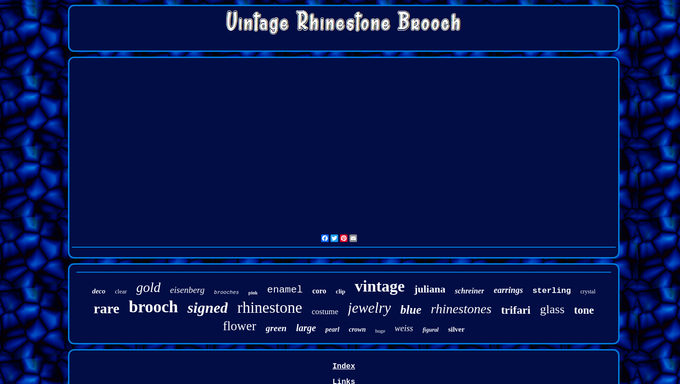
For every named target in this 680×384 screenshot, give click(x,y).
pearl (332, 329)
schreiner (469, 291)
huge (380, 331)
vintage (380, 286)
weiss (404, 328)
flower (239, 326)
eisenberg (187, 290)
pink (252, 292)
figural (431, 329)
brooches (226, 292)
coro (319, 291)
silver (456, 329)
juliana (429, 289)
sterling (551, 290)
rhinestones (461, 308)
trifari (516, 310)
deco (98, 291)
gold (148, 287)
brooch (153, 307)
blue (410, 309)
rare (106, 308)
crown (357, 329)
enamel (285, 289)
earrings (508, 290)
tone (584, 310)
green (276, 328)
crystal (587, 291)
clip (340, 291)
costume (325, 311)
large (306, 328)
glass (552, 309)
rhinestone (269, 307)
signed (207, 307)
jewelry (369, 308)
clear (121, 291)
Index (343, 366)
